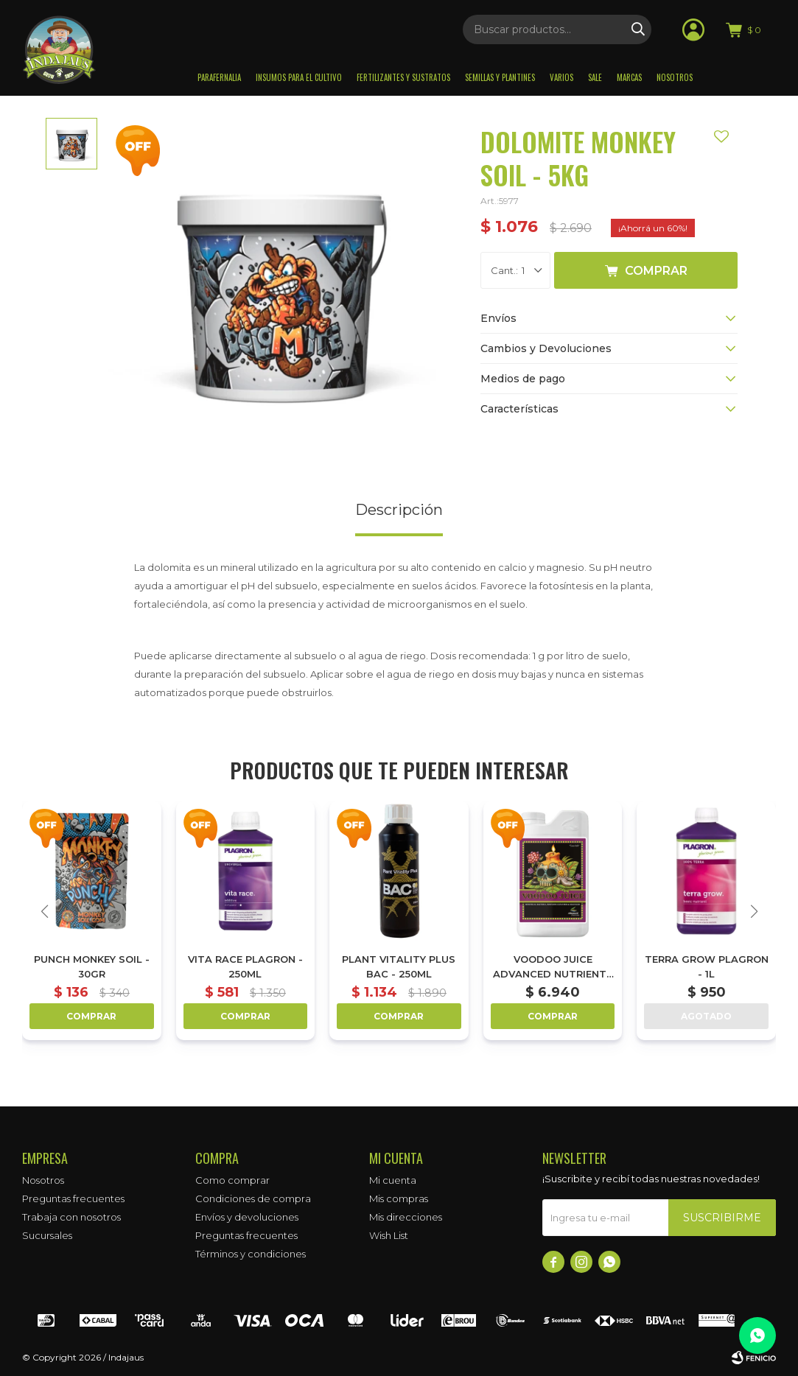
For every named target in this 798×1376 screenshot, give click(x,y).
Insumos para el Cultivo (299, 77)
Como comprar (232, 1180)
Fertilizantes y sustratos (403, 77)
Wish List (388, 1235)
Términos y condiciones (250, 1254)
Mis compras (398, 1198)
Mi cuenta (392, 1180)
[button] (754, 911)
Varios (561, 77)
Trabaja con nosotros (71, 1217)
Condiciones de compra (253, 1198)
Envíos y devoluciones (246, 1217)
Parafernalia (219, 77)
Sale (595, 77)
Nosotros (675, 77)
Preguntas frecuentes (73, 1198)
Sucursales (47, 1235)
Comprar (656, 271)
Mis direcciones (405, 1217)
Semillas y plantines (500, 77)
